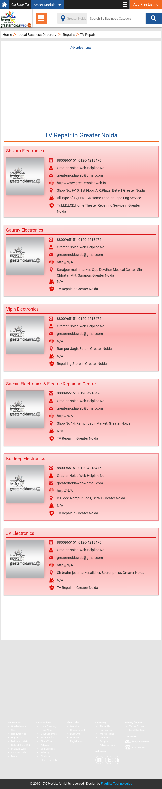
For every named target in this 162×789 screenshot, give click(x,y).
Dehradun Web (19, 741)
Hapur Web (17, 737)
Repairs (69, 35)
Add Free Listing (145, 4)
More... (15, 756)
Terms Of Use (136, 726)
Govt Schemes (49, 733)
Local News (47, 730)
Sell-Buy (45, 752)
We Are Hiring (107, 733)
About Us (105, 726)
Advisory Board (108, 745)
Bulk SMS (75, 733)
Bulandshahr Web (21, 745)
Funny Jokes (48, 737)
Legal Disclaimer (138, 730)
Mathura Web (18, 748)
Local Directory (49, 726)
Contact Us (106, 730)
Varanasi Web (18, 752)
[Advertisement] (84, 86)
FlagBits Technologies (116, 783)
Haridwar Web (18, 733)
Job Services (48, 748)
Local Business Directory (37, 35)
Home (7, 35)
